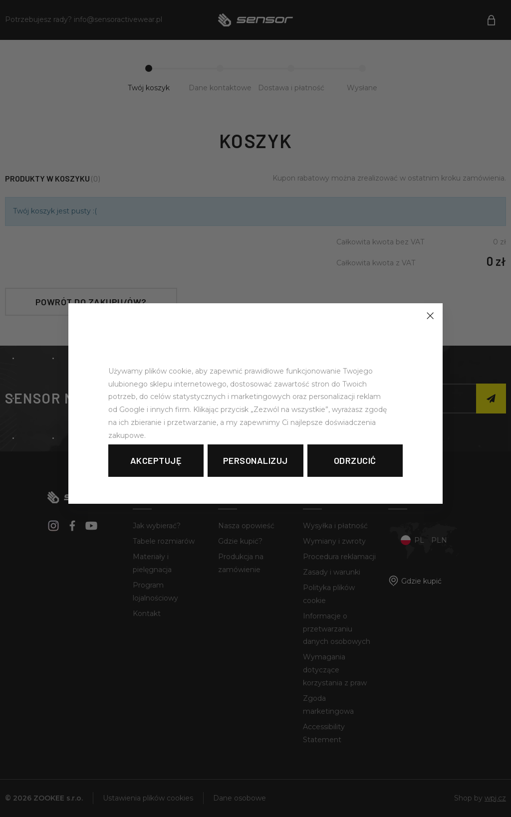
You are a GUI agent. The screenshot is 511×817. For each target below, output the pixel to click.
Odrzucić (355, 460)
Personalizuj (255, 460)
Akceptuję (156, 460)
